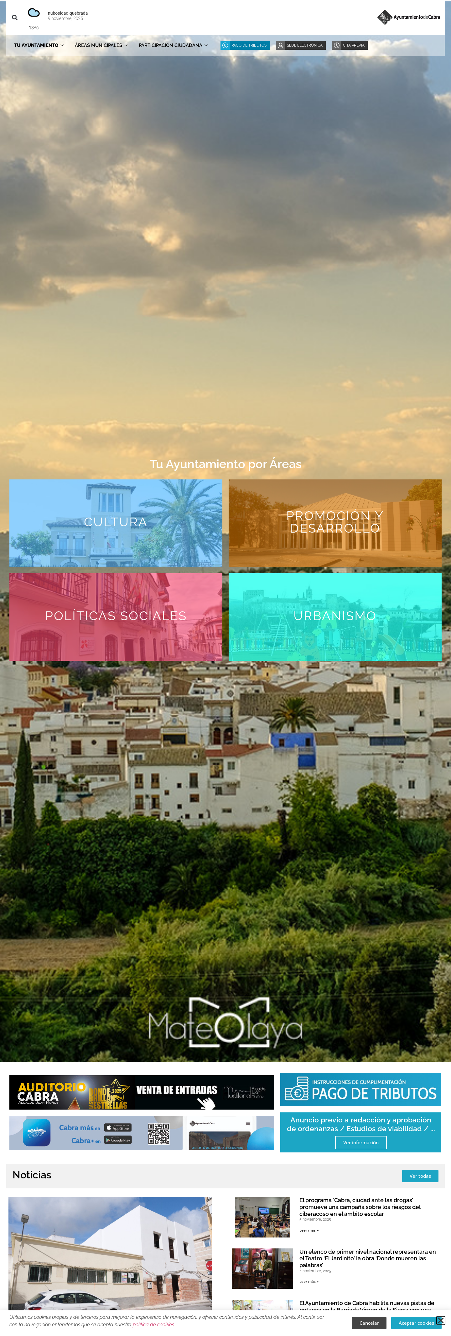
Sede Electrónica (305, 45)
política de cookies (153, 1325)
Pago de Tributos (249, 45)
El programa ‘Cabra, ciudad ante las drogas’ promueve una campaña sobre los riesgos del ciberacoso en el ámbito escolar (359, 1207)
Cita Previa (354, 45)
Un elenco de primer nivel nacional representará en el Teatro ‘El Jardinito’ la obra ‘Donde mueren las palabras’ (367, 1258)
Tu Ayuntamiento (39, 45)
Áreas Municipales (101, 45)
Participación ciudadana (173, 45)
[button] (14, 17)
